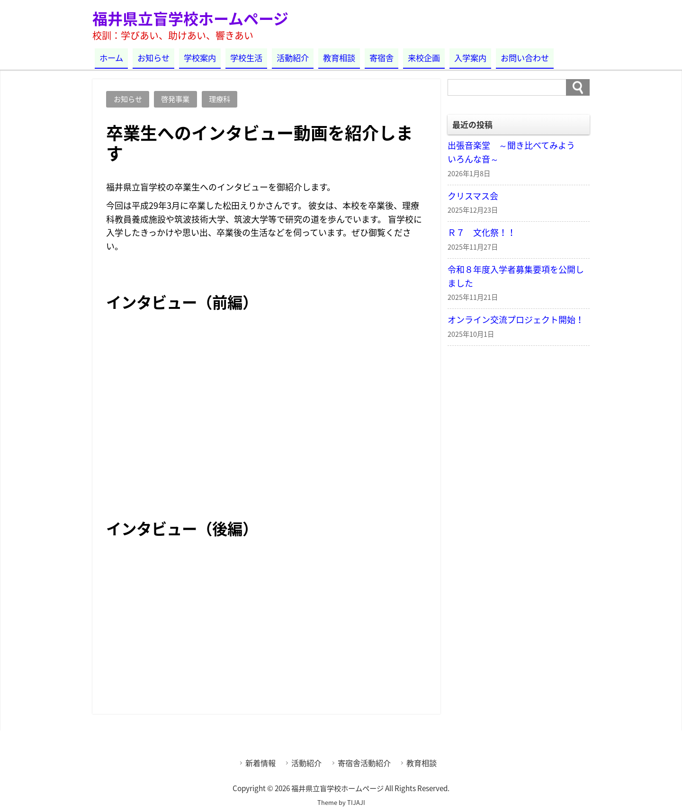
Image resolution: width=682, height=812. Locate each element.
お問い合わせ (525, 58)
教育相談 (339, 58)
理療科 (219, 98)
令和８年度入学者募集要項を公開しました (516, 276)
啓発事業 (175, 98)
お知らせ (153, 58)
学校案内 (200, 58)
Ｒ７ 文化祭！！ (482, 232)
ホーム (111, 58)
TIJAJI (356, 802)
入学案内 (470, 58)
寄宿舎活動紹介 (364, 762)
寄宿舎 (381, 58)
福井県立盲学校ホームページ (190, 18)
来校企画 (424, 58)
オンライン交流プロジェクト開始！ (516, 319)
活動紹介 (293, 58)
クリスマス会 (473, 195)
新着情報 (260, 762)
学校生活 (246, 58)
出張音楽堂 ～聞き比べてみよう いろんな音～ (515, 152)
